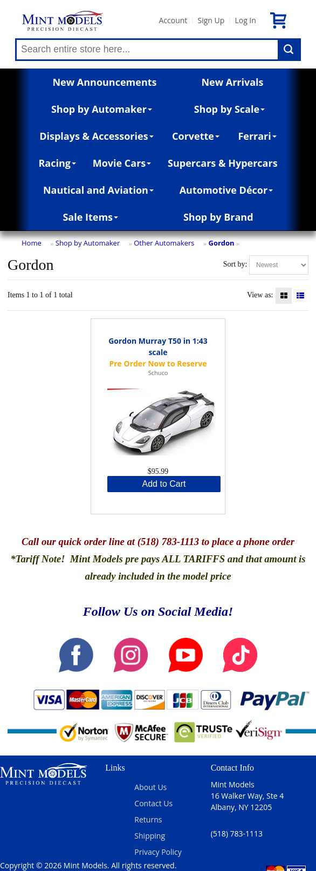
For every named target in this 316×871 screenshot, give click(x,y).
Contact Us (153, 803)
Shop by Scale (229, 109)
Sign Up (210, 20)
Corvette (195, 136)
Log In (245, 20)
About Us (150, 787)
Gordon (221, 243)
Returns (148, 819)
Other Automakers (164, 243)
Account (173, 20)
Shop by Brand (218, 216)
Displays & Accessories (96, 136)
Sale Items (90, 216)
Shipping (149, 836)
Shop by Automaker (101, 109)
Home (32, 243)
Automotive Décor (226, 189)
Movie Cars (122, 162)
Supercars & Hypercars (223, 162)
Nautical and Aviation (98, 189)
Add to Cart (164, 483)
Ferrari (257, 136)
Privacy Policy (157, 852)
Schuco (158, 373)
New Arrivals (232, 82)
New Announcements (104, 82)
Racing (57, 162)
